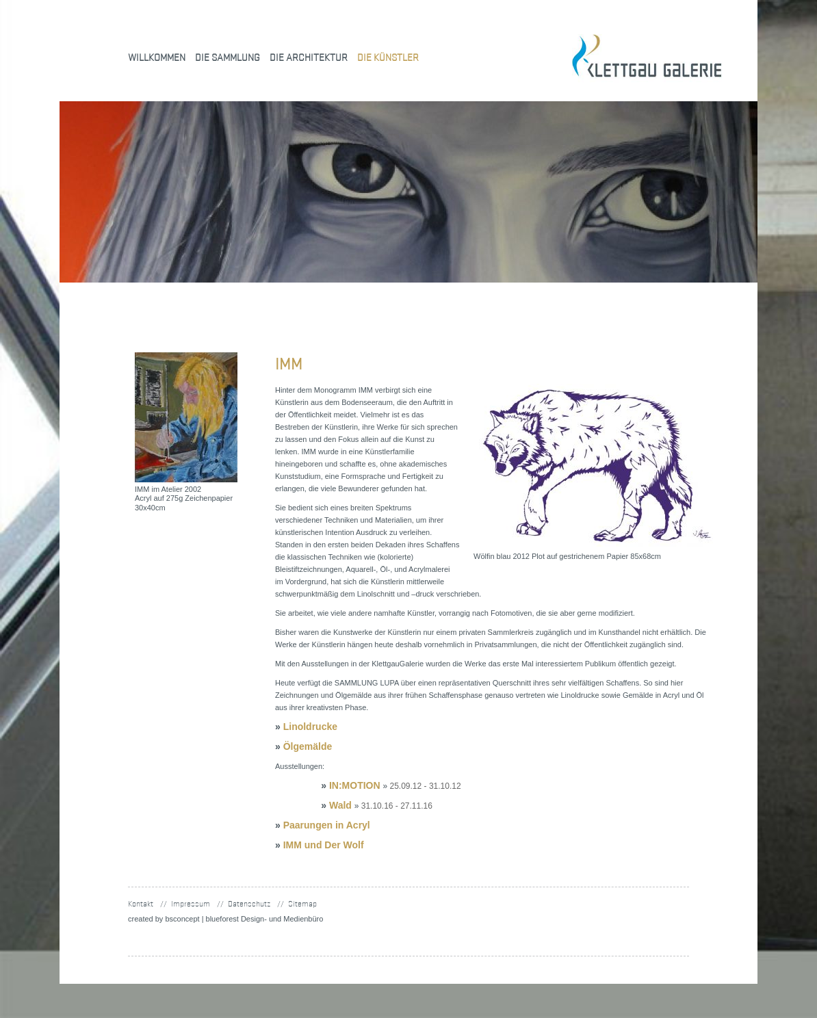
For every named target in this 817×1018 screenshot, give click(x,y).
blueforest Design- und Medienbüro (265, 919)
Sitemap (302, 903)
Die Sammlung (227, 57)
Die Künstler (388, 57)
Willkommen (156, 57)
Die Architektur (309, 57)
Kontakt (140, 903)
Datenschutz (249, 903)
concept (182, 919)
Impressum (190, 903)
